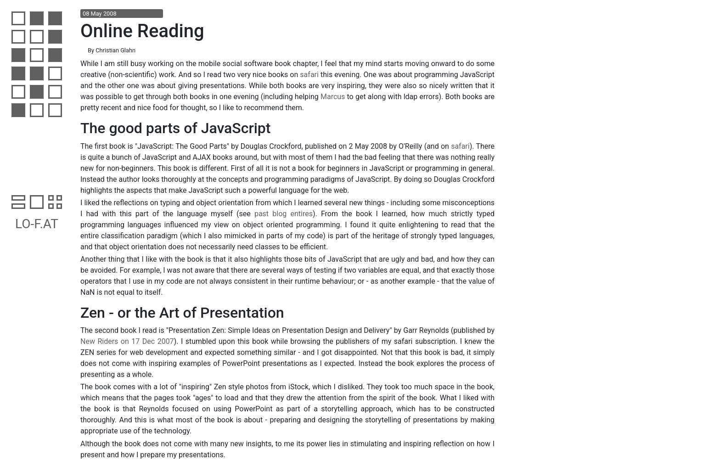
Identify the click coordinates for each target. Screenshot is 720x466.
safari (309, 74)
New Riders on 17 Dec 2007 (127, 341)
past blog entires (283, 213)
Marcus (333, 96)
